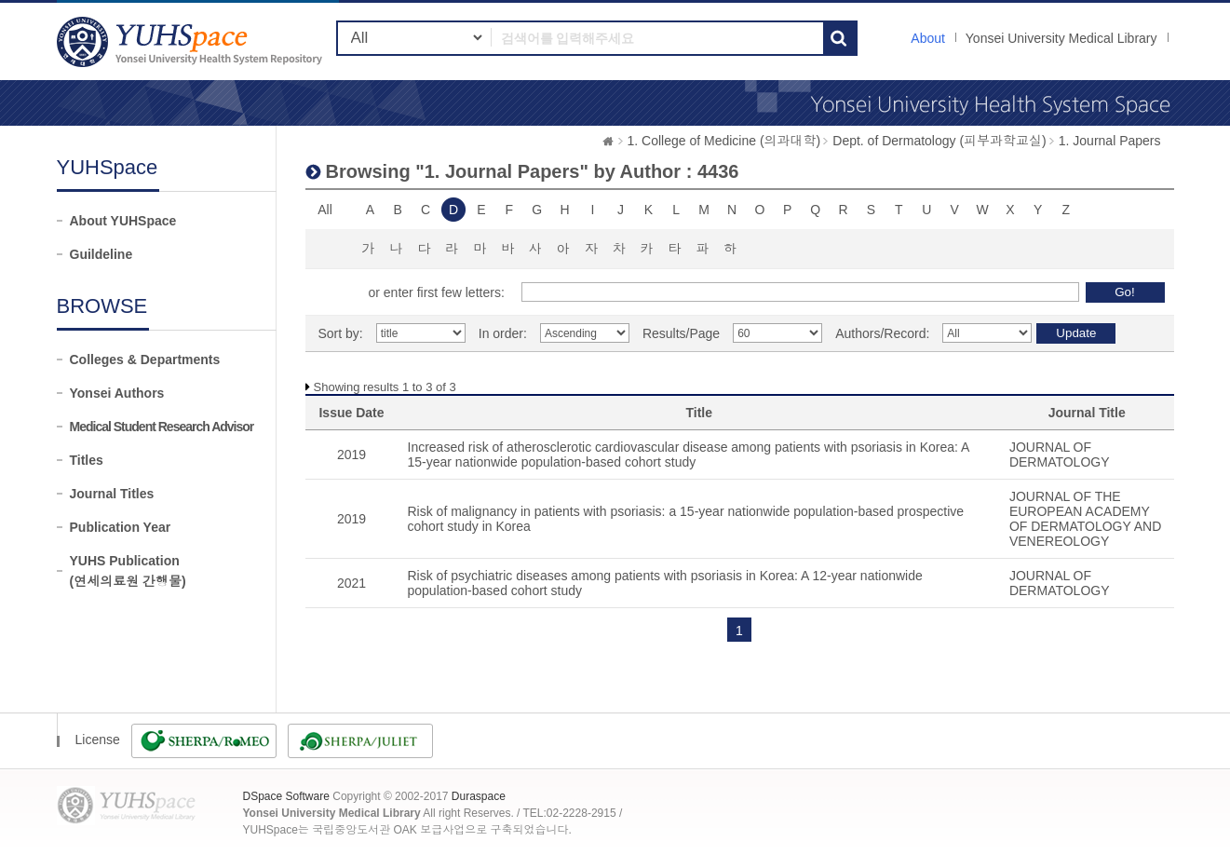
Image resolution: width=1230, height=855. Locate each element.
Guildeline (101, 254)
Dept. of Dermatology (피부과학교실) (939, 140)
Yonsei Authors (117, 393)
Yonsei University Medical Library (1061, 38)
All (325, 209)
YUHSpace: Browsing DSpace (192, 41)
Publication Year (120, 527)
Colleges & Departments (145, 359)
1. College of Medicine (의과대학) (724, 140)
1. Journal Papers (1110, 140)
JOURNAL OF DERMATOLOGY (1059, 454)
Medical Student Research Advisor (162, 426)
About (928, 38)
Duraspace (479, 796)
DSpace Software (286, 796)
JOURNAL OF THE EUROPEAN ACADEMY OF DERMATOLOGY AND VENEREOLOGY (1085, 519)
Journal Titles (112, 493)
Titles (86, 460)
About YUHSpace (123, 220)
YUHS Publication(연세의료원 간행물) (128, 571)
